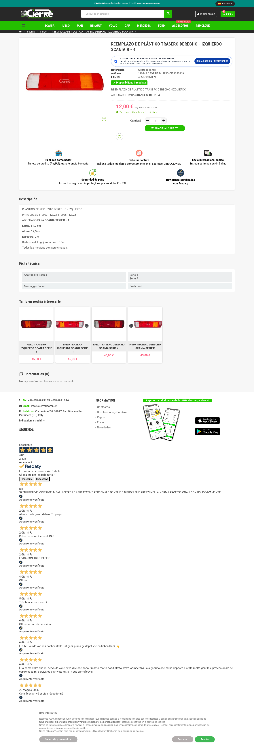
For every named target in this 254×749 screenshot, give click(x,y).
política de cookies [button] (156, 722)
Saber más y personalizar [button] (58, 739)
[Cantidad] (155, 121)
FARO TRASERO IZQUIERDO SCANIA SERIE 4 (36, 348)
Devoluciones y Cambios (112, 412)
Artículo (116, 73)
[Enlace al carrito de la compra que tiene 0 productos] (228, 14)
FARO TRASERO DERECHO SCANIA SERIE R (145, 346)
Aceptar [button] (205, 739)
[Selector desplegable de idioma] (225, 3)
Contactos (103, 407)
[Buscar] (126, 14)
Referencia (117, 69)
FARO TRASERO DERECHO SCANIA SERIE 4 (109, 346)
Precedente (27, 479)
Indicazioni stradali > (32, 420)
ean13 (115, 77)
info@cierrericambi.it (44, 406)
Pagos (101, 417)
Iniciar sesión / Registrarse (212, 61)
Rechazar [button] (182, 739)
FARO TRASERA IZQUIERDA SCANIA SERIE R (72, 348)
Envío (100, 422)
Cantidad (135, 120)
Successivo (42, 479)
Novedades (104, 427)
